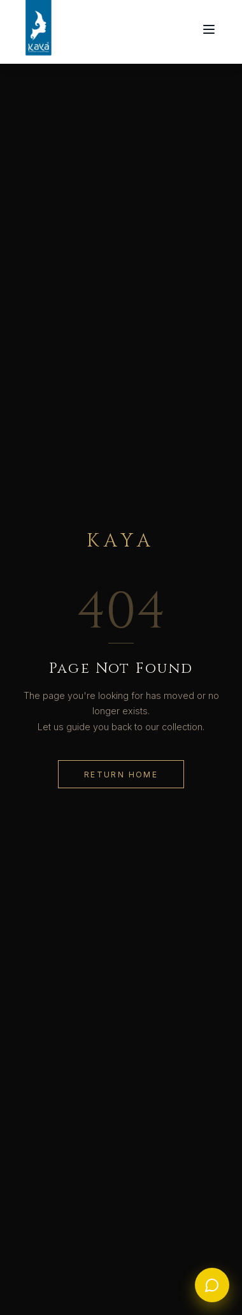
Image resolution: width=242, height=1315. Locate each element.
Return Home (121, 774)
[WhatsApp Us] (212, 1285)
